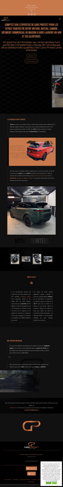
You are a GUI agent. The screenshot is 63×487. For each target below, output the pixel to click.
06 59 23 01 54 (31, 9)
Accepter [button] (48, 483)
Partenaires (31, 482)
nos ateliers (30, 178)
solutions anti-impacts (40, 175)
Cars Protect (8, 479)
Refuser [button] (54, 483)
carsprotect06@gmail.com (31, 461)
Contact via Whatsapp (31, 61)
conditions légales (26, 296)
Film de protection (25, 479)
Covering (34, 479)
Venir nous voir (31, 56)
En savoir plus (53, 481)
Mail (31, 11)
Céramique (16, 479)
